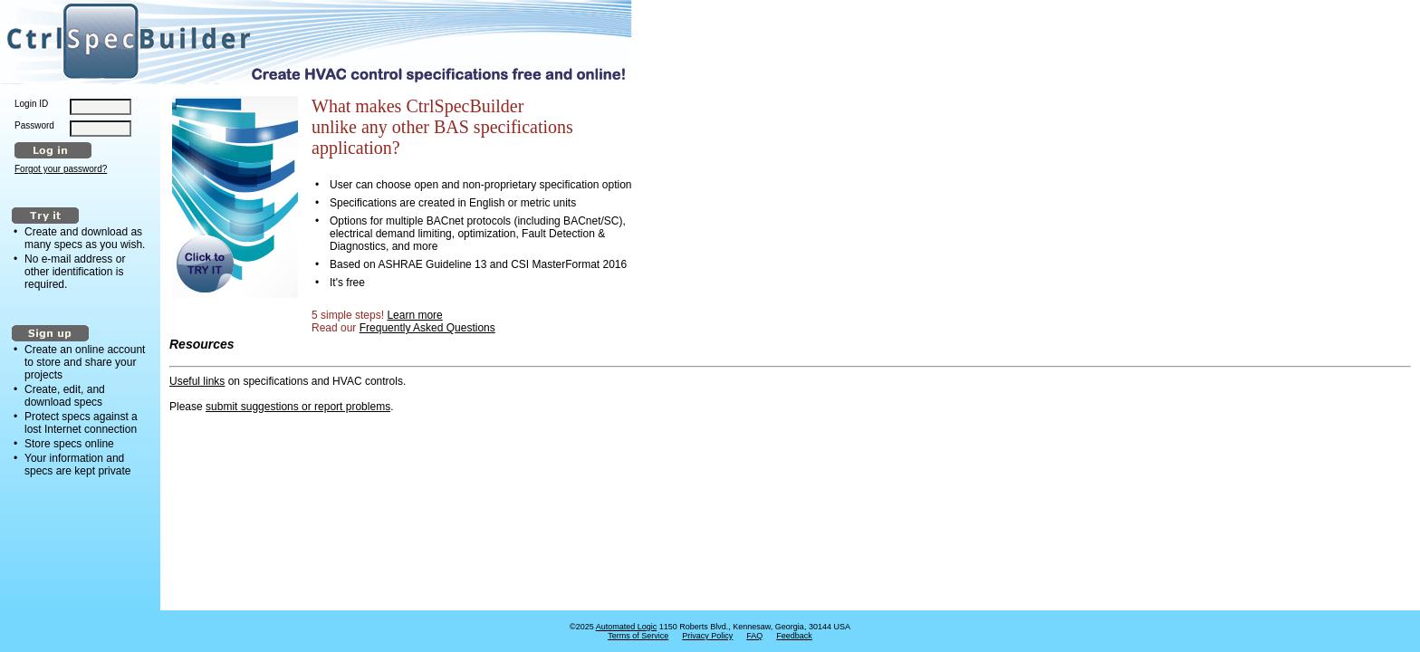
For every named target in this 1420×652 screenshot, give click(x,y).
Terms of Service (638, 635)
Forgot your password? (60, 169)
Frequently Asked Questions (427, 327)
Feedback (794, 635)
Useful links (197, 381)
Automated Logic (626, 626)
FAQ (754, 635)
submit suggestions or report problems (298, 406)
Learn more (414, 315)
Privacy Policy (707, 635)
